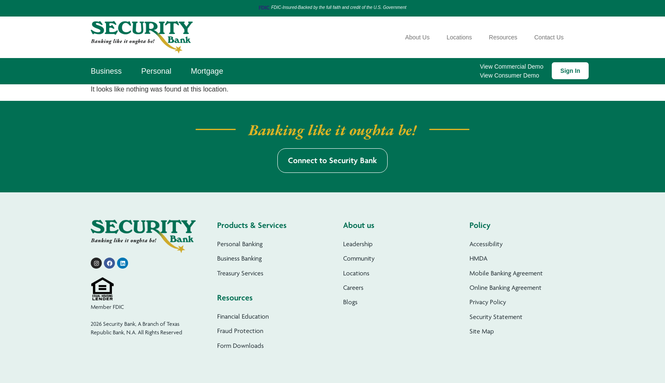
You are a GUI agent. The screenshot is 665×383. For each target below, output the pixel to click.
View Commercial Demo (511, 66)
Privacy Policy (487, 302)
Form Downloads (240, 346)
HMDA (478, 258)
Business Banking (239, 258)
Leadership (358, 244)
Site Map (481, 331)
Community (358, 258)
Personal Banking (240, 244)
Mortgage (207, 71)
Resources (503, 37)
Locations (459, 37)
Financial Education (243, 316)
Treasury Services (240, 273)
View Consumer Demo (509, 75)
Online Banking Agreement (505, 287)
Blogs (350, 302)
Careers (353, 287)
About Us (417, 37)
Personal (156, 71)
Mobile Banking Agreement (506, 273)
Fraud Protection (240, 331)
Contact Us (549, 37)
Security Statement (495, 317)
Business (106, 71)
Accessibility (486, 244)
